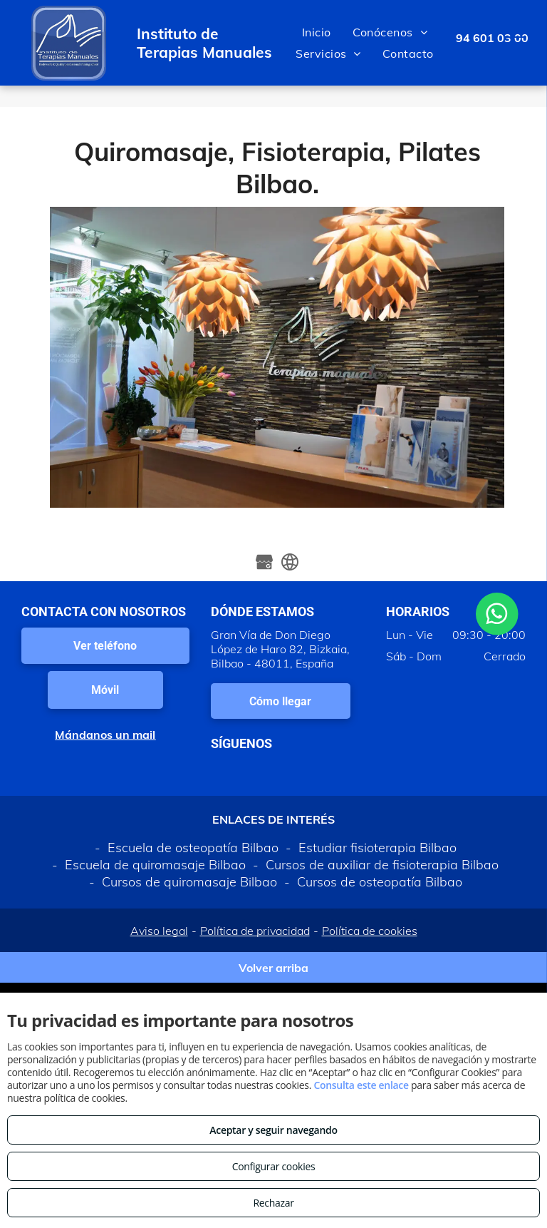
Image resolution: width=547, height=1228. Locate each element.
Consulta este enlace (360, 1085)
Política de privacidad (255, 930)
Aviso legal (159, 930)
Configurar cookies (274, 1166)
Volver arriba (273, 968)
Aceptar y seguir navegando (273, 1130)
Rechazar (273, 1202)
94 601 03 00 (492, 38)
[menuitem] (316, 32)
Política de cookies (369, 930)
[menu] (515, 42)
